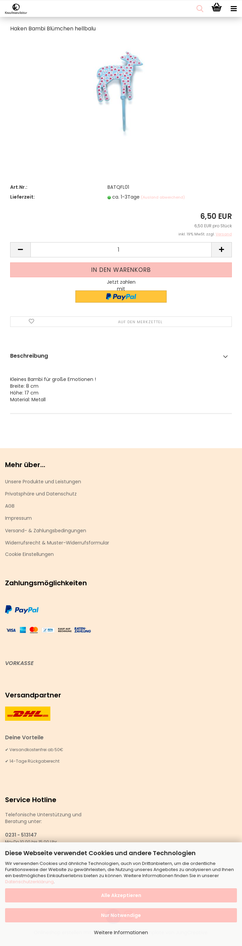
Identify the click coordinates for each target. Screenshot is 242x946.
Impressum (18, 518)
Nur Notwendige (121, 915)
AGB (10, 506)
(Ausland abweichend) (163, 197)
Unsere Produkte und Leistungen (43, 481)
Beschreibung (29, 356)
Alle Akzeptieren (121, 895)
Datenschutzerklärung (29, 881)
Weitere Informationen (121, 932)
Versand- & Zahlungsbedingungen (45, 530)
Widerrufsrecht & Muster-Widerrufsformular (57, 542)
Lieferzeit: (22, 197)
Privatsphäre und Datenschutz (41, 493)
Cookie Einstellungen (29, 554)
